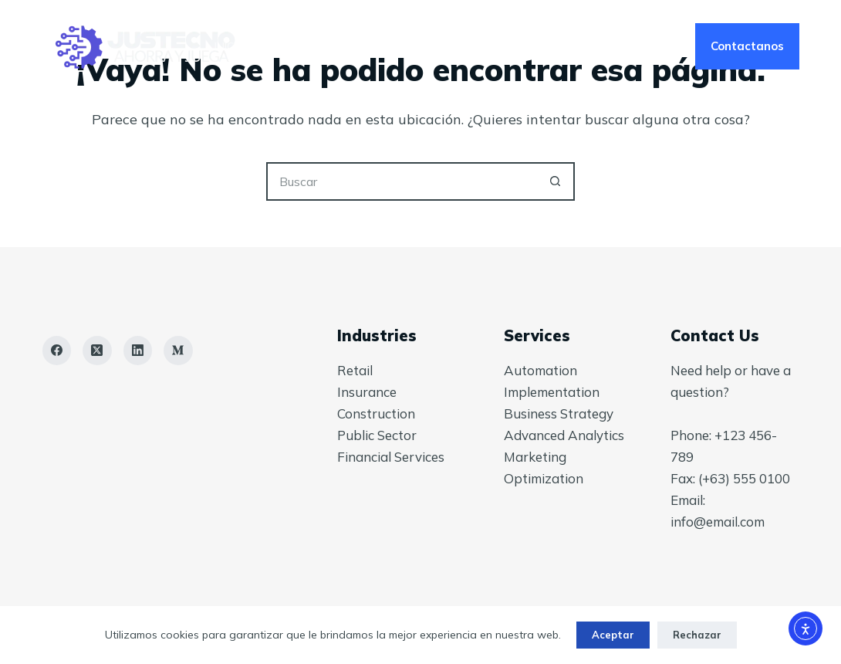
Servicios (318, 46)
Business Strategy (558, 413)
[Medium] (178, 350)
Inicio (229, 46)
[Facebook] (57, 350)
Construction (376, 413)
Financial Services (390, 457)
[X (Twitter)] (97, 350)
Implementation (552, 392)
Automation (540, 370)
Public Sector (377, 435)
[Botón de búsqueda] (555, 181)
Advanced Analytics (564, 435)
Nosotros (422, 46)
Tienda (603, 46)
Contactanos (747, 46)
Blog (513, 46)
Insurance (367, 392)
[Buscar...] (401, 181)
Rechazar (697, 634)
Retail (355, 370)
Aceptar (613, 634)
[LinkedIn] (138, 350)
